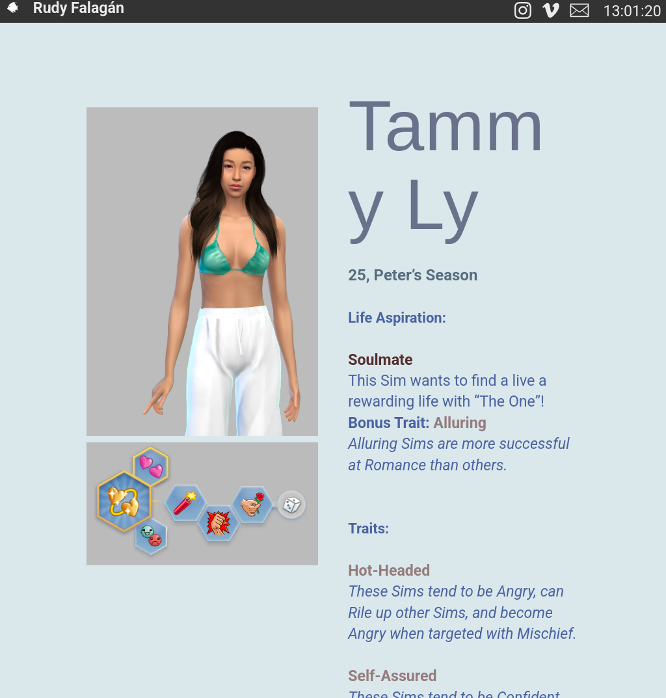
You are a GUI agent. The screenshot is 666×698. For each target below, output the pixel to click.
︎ (550, 11)
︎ (523, 11)
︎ (579, 11)
